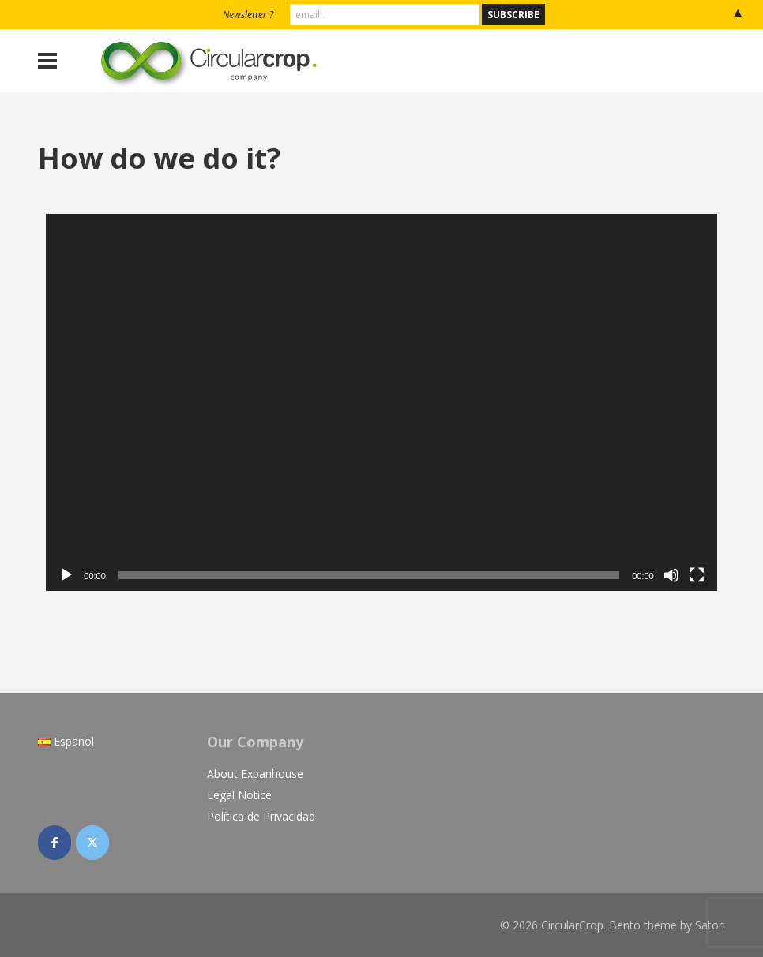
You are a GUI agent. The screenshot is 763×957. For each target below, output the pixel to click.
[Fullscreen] (697, 575)
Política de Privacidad (261, 816)
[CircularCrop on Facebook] (54, 842)
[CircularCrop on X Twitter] (92, 842)
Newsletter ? (248, 14)
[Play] (66, 575)
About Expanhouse (255, 773)
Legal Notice (239, 794)
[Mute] (671, 575)
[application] (381, 402)
